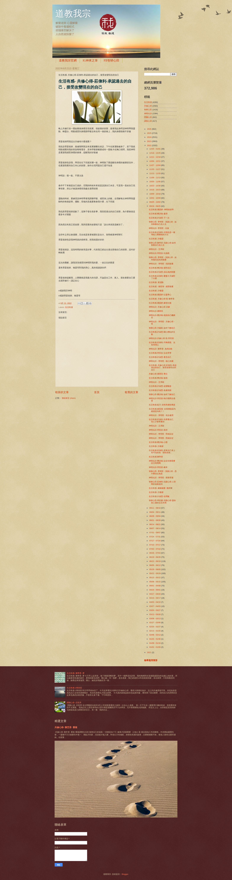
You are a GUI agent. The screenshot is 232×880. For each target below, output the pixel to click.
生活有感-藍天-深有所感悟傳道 (162, 405)
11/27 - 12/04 (155, 165)
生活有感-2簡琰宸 (74, 688)
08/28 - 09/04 (155, 516)
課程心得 (148, 121)
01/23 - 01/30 (155, 639)
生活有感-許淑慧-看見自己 (160, 357)
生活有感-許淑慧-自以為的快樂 (162, 272)
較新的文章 (62, 392)
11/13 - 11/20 (155, 173)
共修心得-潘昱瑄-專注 (158, 374)
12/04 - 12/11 (155, 161)
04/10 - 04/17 (155, 598)
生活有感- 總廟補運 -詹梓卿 (160, 488)
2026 (149, 129)
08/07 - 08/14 (155, 528)
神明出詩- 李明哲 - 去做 (159, 228)
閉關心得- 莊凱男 (74, 702)
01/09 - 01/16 (155, 643)
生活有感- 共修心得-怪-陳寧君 (161, 299)
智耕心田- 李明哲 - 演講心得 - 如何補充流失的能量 (163, 258)
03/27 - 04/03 (155, 606)
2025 (149, 133)
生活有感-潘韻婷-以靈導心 (160, 295)
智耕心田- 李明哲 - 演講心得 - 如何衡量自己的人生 (163, 223)
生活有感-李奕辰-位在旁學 (160, 353)
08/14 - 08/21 (155, 524)
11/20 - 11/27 (155, 169)
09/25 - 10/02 (155, 202)
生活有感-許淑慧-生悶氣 (159, 496)
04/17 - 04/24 (155, 594)
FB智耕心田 (111, 60)
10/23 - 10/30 (155, 186)
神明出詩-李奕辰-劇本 (158, 467)
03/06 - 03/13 (155, 618)
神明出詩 (148, 113)
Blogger (125, 874)
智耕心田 (148, 110)
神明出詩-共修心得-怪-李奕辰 (161, 338)
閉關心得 (148, 117)
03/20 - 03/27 (155, 610)
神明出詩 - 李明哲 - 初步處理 (161, 415)
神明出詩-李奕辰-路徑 (158, 430)
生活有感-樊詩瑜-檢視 (158, 378)
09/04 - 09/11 (155, 512)
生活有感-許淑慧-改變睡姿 (160, 386)
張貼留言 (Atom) (69, 398)
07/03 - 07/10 (155, 549)
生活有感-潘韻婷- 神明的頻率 (161, 209)
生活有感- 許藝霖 (156, 239)
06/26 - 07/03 (155, 553)
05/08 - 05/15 (155, 582)
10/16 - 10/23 (155, 190)
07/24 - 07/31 (155, 537)
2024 (149, 137)
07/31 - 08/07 (155, 532)
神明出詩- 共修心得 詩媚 (159, 307)
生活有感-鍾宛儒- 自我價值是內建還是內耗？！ (162, 410)
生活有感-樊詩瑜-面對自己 (160, 268)
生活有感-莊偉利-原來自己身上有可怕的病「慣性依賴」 (162, 451)
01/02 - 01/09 (155, 647)
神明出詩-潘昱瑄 (156, 311)
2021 (149, 652)
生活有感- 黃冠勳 (156, 282)
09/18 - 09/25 (155, 206)
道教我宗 (73, 14)
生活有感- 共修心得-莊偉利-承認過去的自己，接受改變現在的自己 (162, 367)
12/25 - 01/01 (155, 149)
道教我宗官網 (68, 60)
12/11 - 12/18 (155, 157)
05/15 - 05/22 (155, 577)
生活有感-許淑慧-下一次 (159, 218)
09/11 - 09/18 (155, 508)
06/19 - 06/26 (155, 557)
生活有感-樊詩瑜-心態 (158, 442)
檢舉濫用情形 (150, 660)
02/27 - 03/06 (155, 622)
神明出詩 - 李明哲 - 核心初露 (161, 361)
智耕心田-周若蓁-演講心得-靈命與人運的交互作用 (162, 501)
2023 (149, 141)
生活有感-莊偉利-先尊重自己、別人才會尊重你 (162, 420)
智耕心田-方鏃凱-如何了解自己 (162, 328)
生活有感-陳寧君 (156, 457)
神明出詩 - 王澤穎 (156, 249)
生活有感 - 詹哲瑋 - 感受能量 (161, 286)
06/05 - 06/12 (155, 565)
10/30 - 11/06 (155, 181)
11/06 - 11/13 (155, 177)
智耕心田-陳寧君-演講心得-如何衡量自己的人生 (162, 244)
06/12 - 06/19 (155, 561)
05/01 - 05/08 (155, 586)
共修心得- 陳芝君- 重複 (66, 727)
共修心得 (148, 106)
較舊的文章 (131, 392)
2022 (149, 145)
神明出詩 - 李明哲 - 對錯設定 (161, 434)
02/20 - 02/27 (155, 627)
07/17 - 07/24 (155, 541)
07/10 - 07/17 (155, 545)
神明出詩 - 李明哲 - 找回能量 (161, 264)
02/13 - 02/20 (155, 631)
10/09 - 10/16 (155, 194)
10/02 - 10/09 (155, 198)
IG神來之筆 (90, 60)
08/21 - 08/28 (155, 520)
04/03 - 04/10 (155, 602)
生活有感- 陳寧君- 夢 (75, 673)
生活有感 (69, 307)
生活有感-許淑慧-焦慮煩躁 (160, 390)
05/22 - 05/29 (155, 573)
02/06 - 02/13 (155, 635)
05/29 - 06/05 (155, 569)
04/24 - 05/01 (155, 590)
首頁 (96, 392)
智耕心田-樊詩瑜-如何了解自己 (162, 394)
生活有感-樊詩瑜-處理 (158, 214)
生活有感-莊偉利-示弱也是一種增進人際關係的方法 (162, 233)
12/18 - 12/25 (155, 153)
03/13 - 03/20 (155, 614)
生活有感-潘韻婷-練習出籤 (160, 303)
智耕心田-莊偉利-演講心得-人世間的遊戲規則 (162, 483)
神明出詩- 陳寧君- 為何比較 (160, 349)
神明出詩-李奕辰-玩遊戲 (159, 253)
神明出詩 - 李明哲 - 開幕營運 (161, 477)
